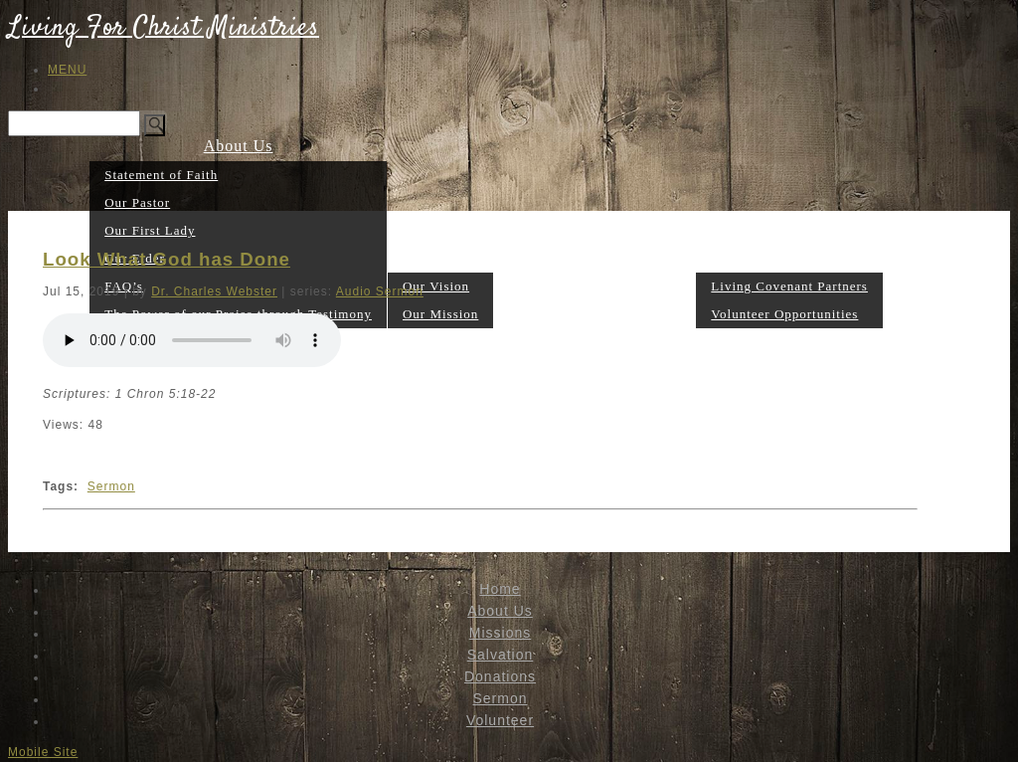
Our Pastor (137, 202)
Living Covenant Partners (789, 286)
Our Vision (436, 286)
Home (499, 589)
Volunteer (790, 257)
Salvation (528, 312)
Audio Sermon (380, 291)
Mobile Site (43, 752)
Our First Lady (149, 230)
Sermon (668, 312)
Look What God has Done (166, 259)
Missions (440, 257)
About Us (238, 145)
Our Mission (440, 313)
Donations (602, 312)
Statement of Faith (161, 174)
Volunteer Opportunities (784, 313)
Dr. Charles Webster (214, 291)
